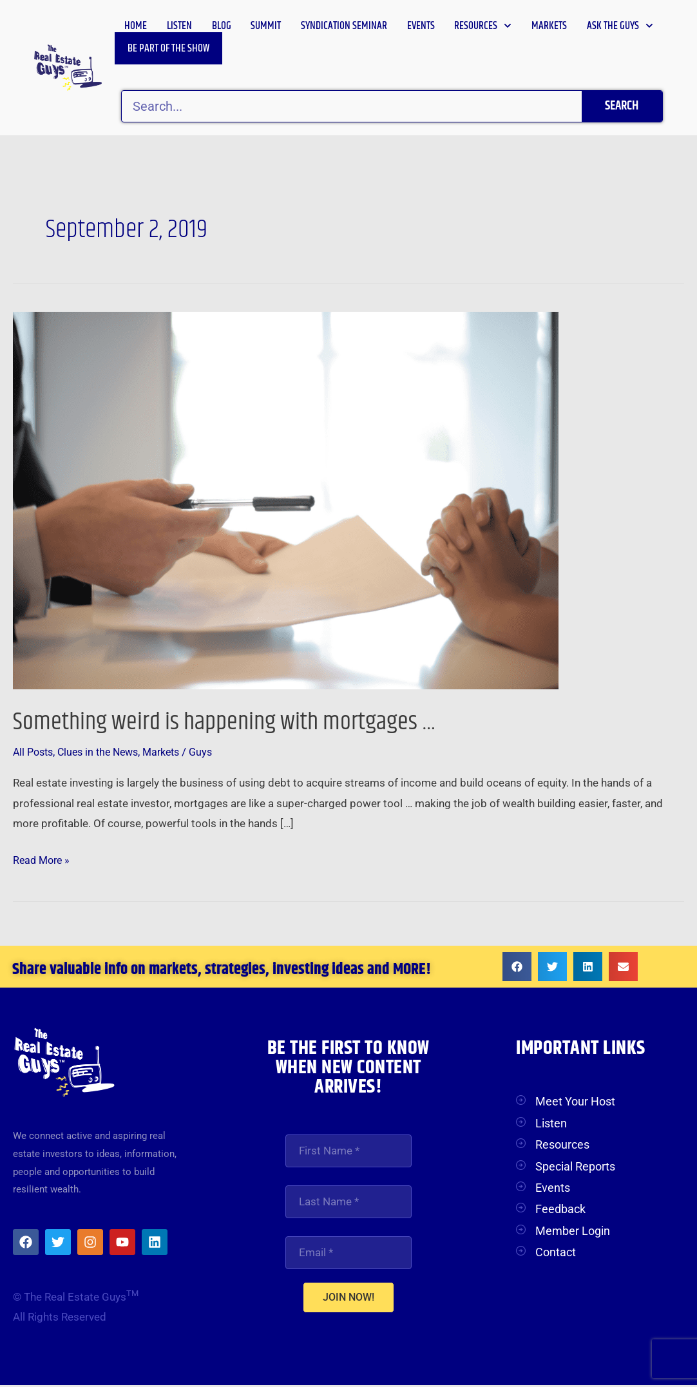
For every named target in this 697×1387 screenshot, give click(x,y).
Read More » (43, 858)
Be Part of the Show (168, 48)
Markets (549, 25)
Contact (555, 1252)
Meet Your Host (575, 1101)
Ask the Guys (620, 25)
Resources (482, 25)
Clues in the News (104, 751)
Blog (221, 25)
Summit (266, 25)
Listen (179, 25)
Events (421, 25)
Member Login (572, 1231)
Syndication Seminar (344, 25)
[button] (516, 966)
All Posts (35, 751)
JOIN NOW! (348, 1299)
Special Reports (575, 1166)
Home (135, 25)
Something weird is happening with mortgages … (235, 721)
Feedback (560, 1209)
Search (621, 106)
